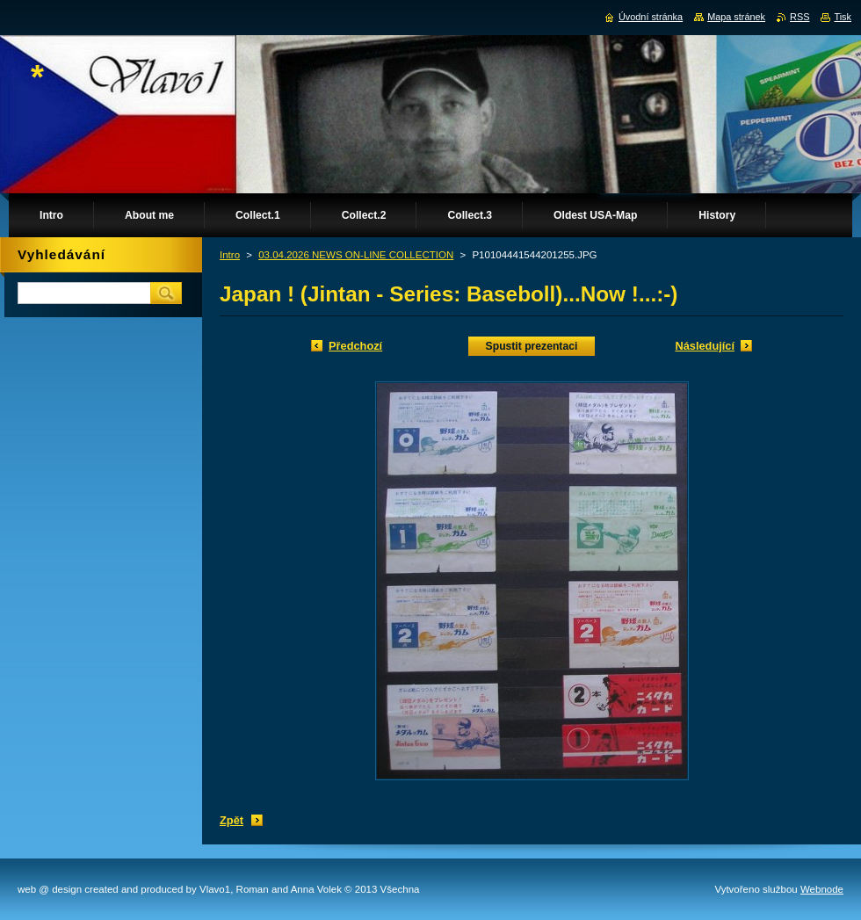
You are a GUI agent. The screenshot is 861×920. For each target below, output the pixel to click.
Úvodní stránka (651, 16)
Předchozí (355, 345)
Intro (230, 255)
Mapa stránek (736, 16)
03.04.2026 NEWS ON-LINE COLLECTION (355, 255)
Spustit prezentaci (532, 346)
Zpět (231, 820)
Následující (704, 345)
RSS (799, 16)
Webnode (821, 889)
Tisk (842, 16)
